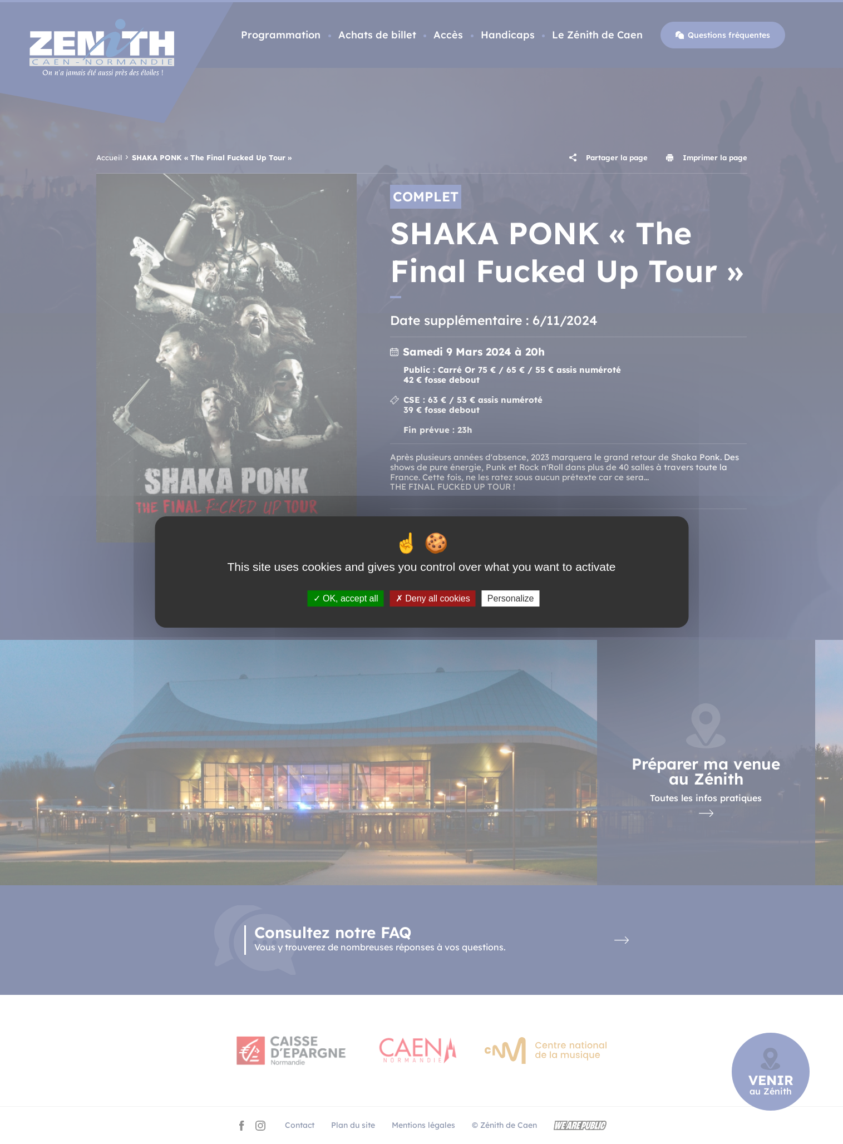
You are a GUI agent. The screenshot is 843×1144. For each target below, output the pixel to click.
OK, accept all (345, 598)
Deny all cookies (433, 598)
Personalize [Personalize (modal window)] (510, 598)
